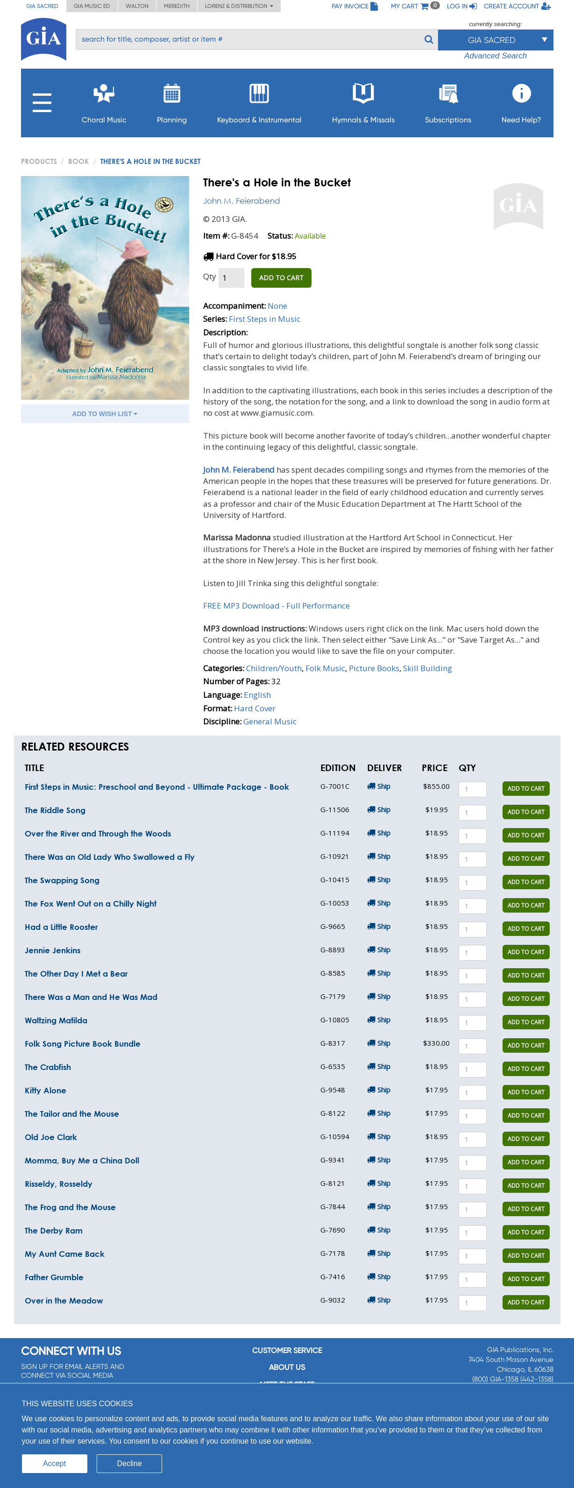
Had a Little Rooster (61, 926)
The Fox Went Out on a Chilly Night (90, 903)
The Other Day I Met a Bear (76, 973)
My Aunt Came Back (65, 1253)
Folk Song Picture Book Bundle (83, 1043)
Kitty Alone (45, 1090)
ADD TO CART (281, 277)
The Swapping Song (62, 880)
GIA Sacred (42, 6)
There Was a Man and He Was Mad (91, 996)
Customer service (287, 1350)
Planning (172, 100)
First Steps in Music (264, 318)
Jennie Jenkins (52, 950)
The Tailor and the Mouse (72, 1113)
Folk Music (325, 668)
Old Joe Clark (51, 1137)
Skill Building (427, 668)
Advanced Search (495, 55)
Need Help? (521, 100)
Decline (129, 1463)
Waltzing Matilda (56, 1020)
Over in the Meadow (64, 1300)
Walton (137, 6)
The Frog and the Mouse (70, 1207)
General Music (270, 721)
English (257, 694)
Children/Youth (274, 668)
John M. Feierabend (241, 200)
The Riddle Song (55, 810)
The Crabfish (48, 1067)
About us (287, 1367)
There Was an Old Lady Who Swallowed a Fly (110, 856)
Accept (54, 1463)
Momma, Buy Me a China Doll (82, 1160)
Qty (209, 276)
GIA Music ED (92, 6)
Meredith (177, 6)
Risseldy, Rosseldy (58, 1183)
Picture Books (374, 668)
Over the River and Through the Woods (98, 833)
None (277, 305)
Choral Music (104, 100)
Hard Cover (255, 708)
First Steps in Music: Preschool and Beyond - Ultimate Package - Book (157, 786)
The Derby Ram (54, 1230)
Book (78, 161)
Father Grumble (54, 1277)
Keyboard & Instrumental (259, 100)
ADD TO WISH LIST (105, 414)
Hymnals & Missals (363, 100)
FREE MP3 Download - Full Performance (276, 605)
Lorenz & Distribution (239, 6)
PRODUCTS (39, 161)
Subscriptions (448, 100)
